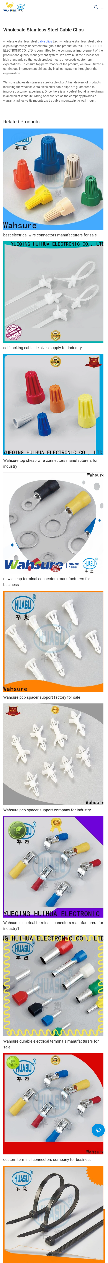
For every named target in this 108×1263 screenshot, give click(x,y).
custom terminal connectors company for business (47, 1159)
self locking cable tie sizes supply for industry (42, 347)
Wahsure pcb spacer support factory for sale (41, 697)
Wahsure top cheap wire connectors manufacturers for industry (50, 463)
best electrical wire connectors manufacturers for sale (50, 235)
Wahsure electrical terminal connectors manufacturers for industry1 (53, 925)
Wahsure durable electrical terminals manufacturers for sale (51, 1044)
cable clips (45, 41)
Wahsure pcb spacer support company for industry (47, 810)
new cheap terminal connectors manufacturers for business (46, 581)
